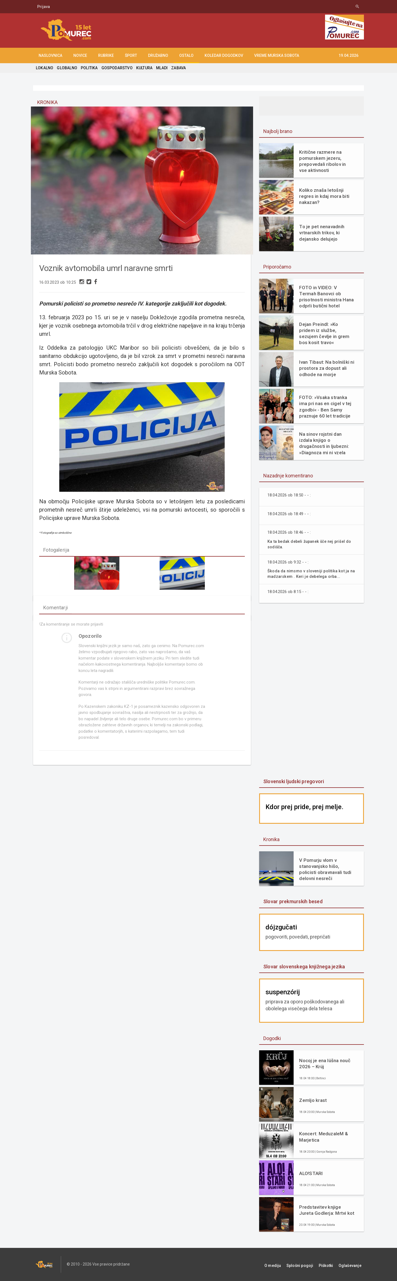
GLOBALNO (66, 68)
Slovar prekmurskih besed (292, 901)
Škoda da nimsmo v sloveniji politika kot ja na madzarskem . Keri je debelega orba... (310, 573)
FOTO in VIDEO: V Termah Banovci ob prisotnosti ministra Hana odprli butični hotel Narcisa (326, 297)
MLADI (159, 68)
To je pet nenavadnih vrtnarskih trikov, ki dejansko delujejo (321, 232)
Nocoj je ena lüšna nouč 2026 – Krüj (324, 1063)
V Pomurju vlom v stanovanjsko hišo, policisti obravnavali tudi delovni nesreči (324, 869)
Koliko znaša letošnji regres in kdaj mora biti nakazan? (323, 196)
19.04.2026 (348, 55)
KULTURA (142, 68)
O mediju (285, 1264)
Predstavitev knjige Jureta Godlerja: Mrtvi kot (326, 1210)
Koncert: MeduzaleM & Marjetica (323, 1136)
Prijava (43, 6)
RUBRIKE (106, 55)
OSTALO (186, 55)
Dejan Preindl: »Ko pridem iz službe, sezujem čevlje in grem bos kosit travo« (326, 332)
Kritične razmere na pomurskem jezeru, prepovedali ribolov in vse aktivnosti (326, 161)
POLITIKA (88, 68)
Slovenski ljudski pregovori (292, 781)
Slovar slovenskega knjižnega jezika (303, 966)
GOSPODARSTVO (115, 68)
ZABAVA (176, 68)
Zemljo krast (312, 1100)
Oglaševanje (353, 1264)
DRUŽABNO (158, 55)
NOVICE (80, 55)
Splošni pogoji (309, 1264)
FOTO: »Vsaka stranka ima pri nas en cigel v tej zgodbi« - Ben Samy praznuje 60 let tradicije (324, 406)
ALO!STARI (310, 1173)
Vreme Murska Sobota (276, 55)
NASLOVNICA (50, 55)
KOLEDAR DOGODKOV (224, 55)
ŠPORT (131, 55)
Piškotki (332, 1264)
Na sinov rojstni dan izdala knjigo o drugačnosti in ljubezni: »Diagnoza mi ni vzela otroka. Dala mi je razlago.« (326, 443)
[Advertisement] (311, 691)
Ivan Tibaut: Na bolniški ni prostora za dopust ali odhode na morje (325, 368)
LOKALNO (44, 68)
